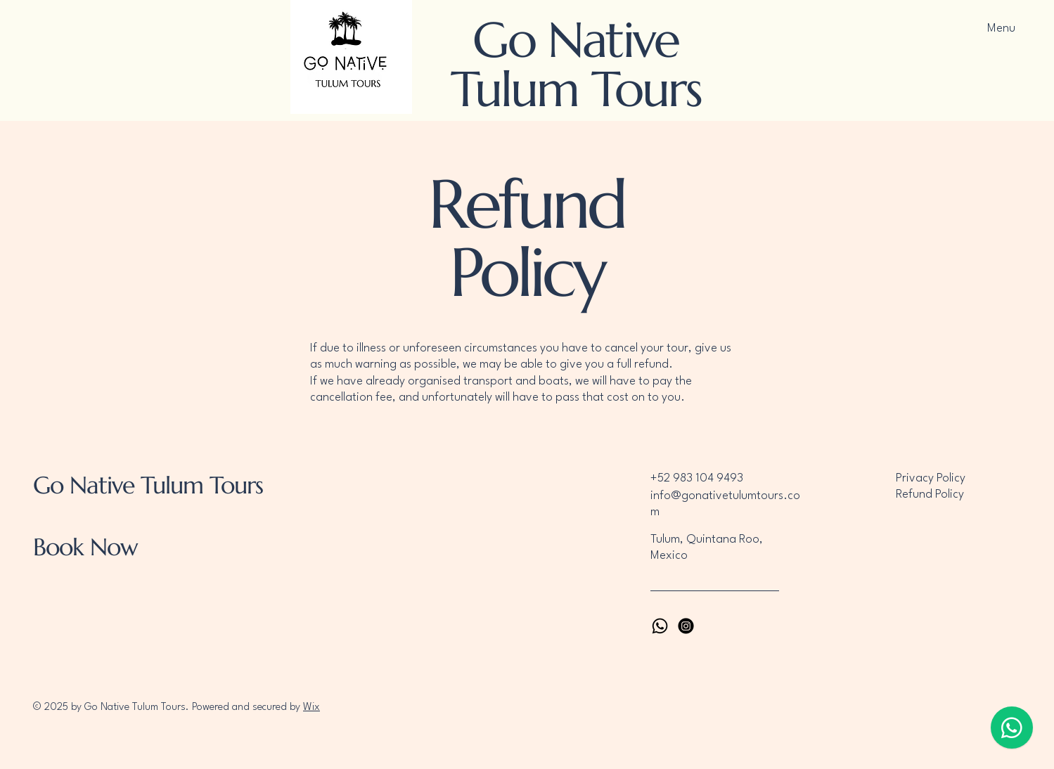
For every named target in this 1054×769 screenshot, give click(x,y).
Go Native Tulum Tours (576, 64)
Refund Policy (930, 494)
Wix (311, 707)
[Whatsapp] (659, 625)
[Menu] (997, 28)
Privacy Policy (930, 478)
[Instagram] (685, 625)
